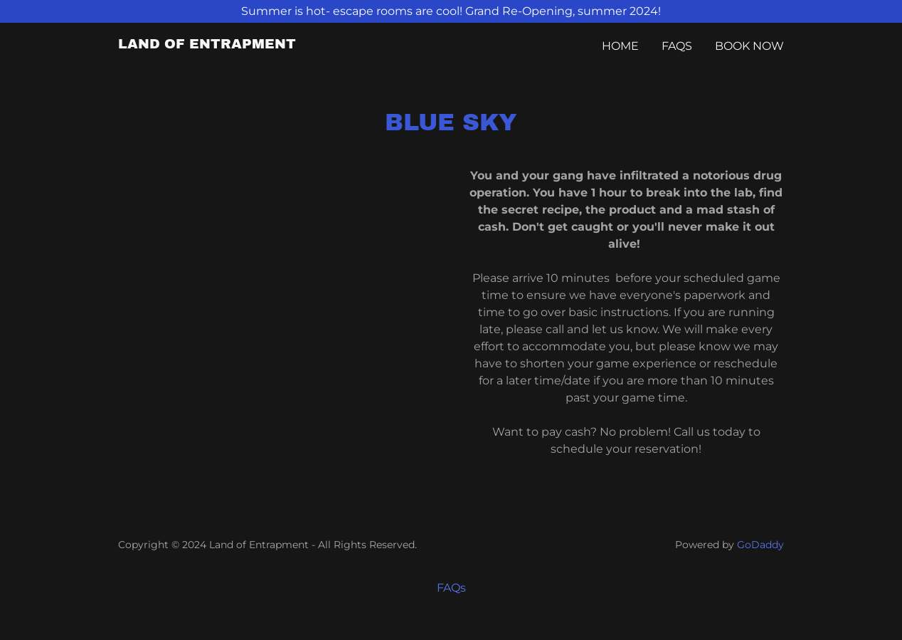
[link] (207, 44)
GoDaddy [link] (760, 544)
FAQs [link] (677, 46)
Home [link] (620, 46)
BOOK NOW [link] (749, 46)
